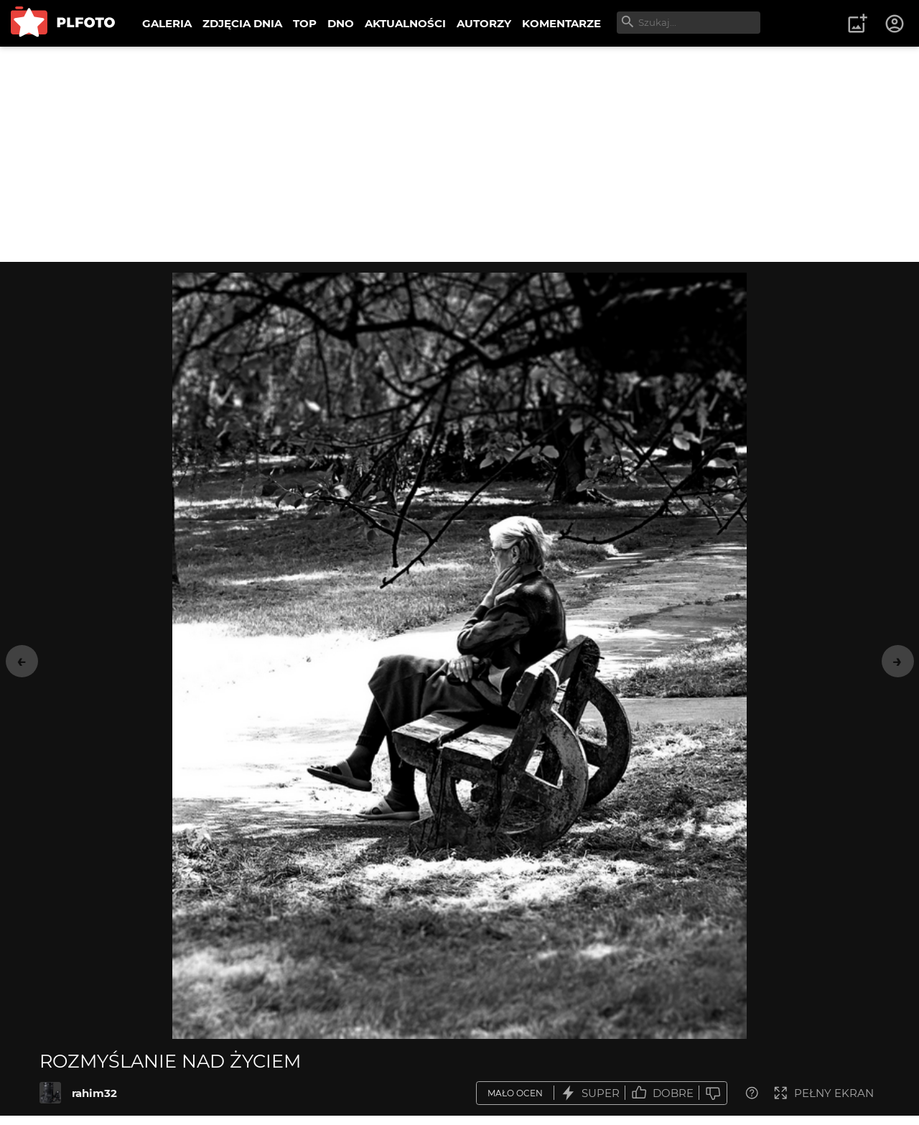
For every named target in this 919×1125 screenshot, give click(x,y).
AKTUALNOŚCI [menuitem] (405, 23)
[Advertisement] (459, 154)
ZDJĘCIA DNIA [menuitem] (242, 23)
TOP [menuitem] (305, 23)
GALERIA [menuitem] (167, 23)
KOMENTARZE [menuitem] (561, 23)
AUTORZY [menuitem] (484, 23)
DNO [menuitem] (340, 23)
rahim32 (94, 1093)
